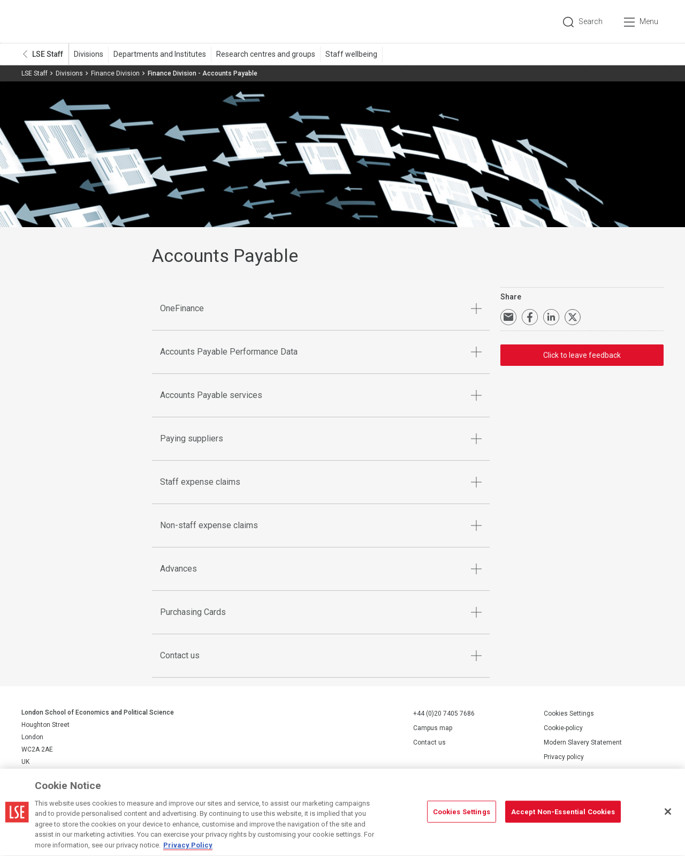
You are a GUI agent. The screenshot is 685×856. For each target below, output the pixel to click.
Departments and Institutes (159, 54)
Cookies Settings (569, 713)
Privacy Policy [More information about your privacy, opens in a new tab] (187, 850)
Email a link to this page (508, 317)
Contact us (429, 742)
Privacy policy (564, 757)
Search (591, 21)
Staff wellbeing (351, 54)
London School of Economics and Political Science (66, 21)
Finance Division (115, 73)
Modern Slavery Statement (583, 742)
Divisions (88, 54)
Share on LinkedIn (551, 317)
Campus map (432, 728)
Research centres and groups (265, 54)
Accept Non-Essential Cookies (563, 817)
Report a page (564, 771)
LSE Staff (47, 54)
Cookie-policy (563, 728)
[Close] (668, 816)
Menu (649, 21)
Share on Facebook (530, 317)
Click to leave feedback (582, 355)
